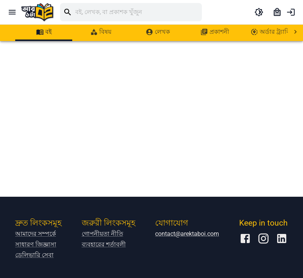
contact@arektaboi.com (187, 233)
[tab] (43, 32)
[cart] (277, 12)
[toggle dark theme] (259, 12)
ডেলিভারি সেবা (34, 255)
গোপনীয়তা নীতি (102, 233)
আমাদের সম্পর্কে (35, 233)
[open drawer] (12, 12)
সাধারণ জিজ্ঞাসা (35, 244)
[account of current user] (290, 12)
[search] (138, 12)
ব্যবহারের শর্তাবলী (104, 244)
